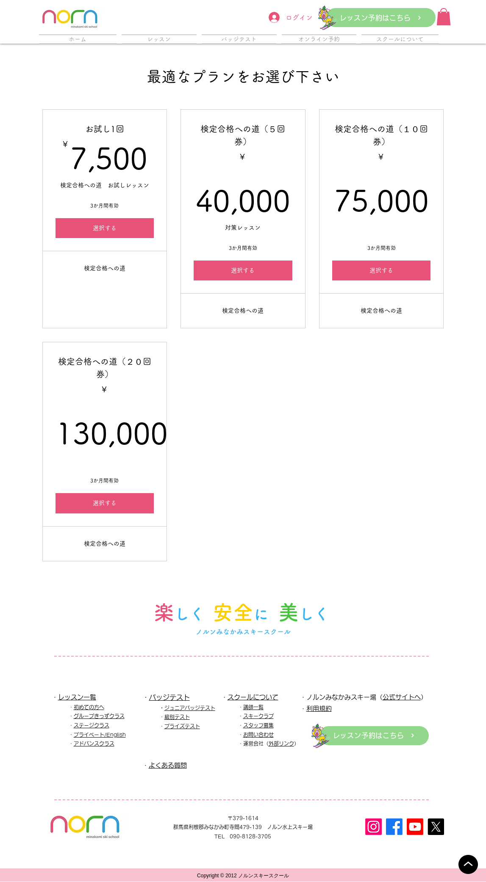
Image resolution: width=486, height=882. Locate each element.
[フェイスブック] (394, 826)
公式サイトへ (402, 697)
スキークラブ (258, 715)
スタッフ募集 (258, 725)
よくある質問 (168, 765)
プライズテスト (182, 726)
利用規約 (319, 708)
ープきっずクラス (104, 715)
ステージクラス (91, 725)
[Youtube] (415, 826)
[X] (436, 826)
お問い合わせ (258, 734)
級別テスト (177, 716)
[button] (443, 16)
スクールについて (253, 697)
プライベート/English (100, 734)
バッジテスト (169, 697)
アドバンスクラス (94, 743)
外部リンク (281, 743)
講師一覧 (253, 707)
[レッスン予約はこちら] (381, 17)
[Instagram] (373, 826)
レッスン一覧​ (77, 697)
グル (79, 715)
